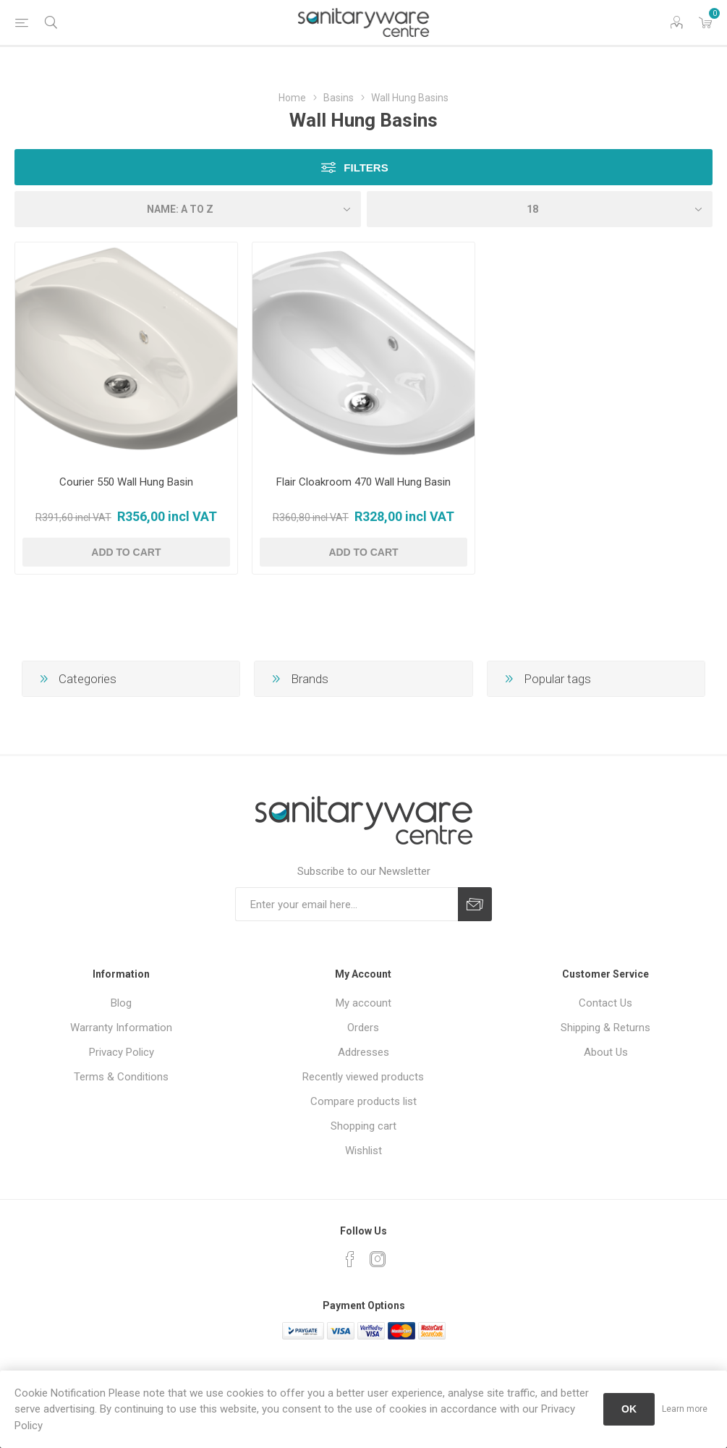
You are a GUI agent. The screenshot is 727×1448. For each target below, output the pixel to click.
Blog (121, 1002)
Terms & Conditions (121, 1076)
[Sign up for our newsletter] (346, 904)
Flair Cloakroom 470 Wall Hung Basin (363, 481)
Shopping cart (363, 1125)
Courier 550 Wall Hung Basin (126, 481)
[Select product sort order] (187, 209)
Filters (366, 167)
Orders (363, 1027)
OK (629, 1409)
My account (363, 1002)
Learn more (684, 1409)
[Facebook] (350, 1259)
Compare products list (363, 1101)
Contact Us (605, 1002)
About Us (606, 1052)
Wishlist (363, 1150)
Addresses (363, 1052)
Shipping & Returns (605, 1027)
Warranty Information (121, 1027)
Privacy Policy (121, 1052)
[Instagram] (377, 1259)
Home (292, 97)
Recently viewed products (363, 1076)
